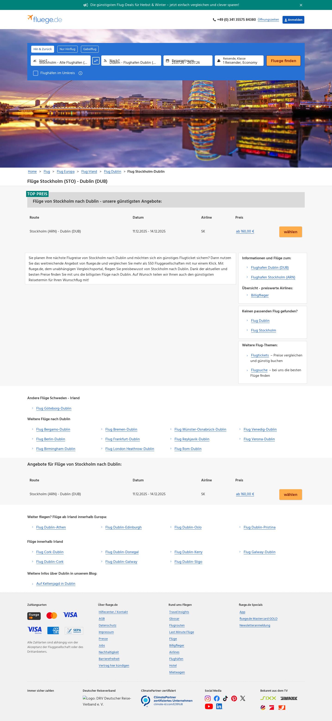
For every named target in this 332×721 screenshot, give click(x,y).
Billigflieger (260, 295)
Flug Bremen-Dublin (121, 429)
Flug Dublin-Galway (121, 561)
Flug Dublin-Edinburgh (123, 527)
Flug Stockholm (263, 330)
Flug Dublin (260, 320)
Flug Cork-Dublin (50, 552)
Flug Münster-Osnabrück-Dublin (200, 429)
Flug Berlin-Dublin (50, 439)
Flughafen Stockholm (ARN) (273, 277)
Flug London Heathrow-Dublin (129, 448)
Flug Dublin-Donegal (122, 552)
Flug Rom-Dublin (188, 448)
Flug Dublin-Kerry (189, 552)
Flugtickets (260, 355)
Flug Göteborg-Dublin (53, 408)
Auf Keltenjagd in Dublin (55, 583)
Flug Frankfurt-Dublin (122, 439)
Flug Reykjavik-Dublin (192, 439)
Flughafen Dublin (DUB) (270, 267)
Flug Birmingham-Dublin (55, 448)
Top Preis (37, 193)
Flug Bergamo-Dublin (53, 429)
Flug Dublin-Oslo (188, 527)
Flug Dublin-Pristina (260, 527)
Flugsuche (259, 370)
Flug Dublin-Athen (51, 527)
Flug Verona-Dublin (259, 439)
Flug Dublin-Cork (50, 561)
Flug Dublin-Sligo (188, 561)
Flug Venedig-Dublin (260, 429)
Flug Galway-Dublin (260, 552)
